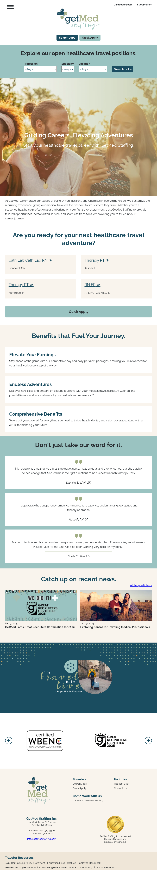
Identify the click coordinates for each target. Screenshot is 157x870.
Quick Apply (90, 37)
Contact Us (120, 788)
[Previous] (8, 740)
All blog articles (140, 585)
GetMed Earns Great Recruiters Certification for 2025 (40, 627)
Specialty (67, 63)
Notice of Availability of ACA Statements (91, 867)
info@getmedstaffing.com (41, 839)
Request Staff (121, 783)
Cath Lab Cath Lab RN (28, 260)
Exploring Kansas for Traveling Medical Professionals (115, 627)
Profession (31, 63)
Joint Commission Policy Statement (25, 863)
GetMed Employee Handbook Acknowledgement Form (36, 867)
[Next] (148, 740)
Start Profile (143, 4)
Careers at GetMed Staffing (88, 800)
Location (84, 63)
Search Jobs (67, 37)
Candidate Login (123, 4)
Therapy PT (95, 260)
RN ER (90, 284)
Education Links (56, 863)
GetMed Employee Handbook (84, 863)
